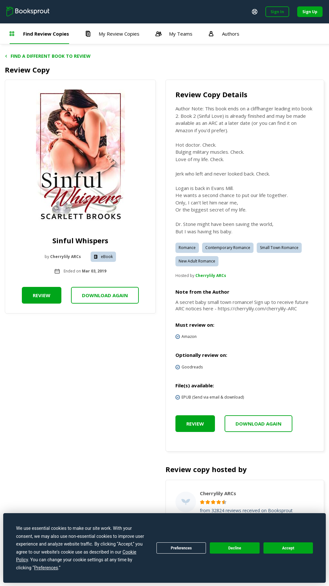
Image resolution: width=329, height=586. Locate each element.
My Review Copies (112, 33)
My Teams (174, 33)
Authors (224, 33)
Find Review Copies (39, 33)
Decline (234, 548)
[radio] (202, 502)
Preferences (181, 548)
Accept (288, 548)
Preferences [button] (46, 567)
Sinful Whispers (80, 240)
